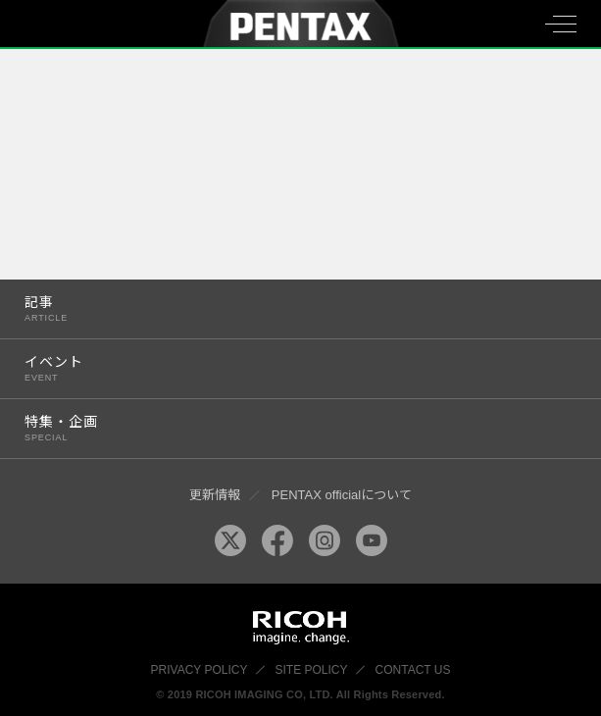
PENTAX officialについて (342, 494)
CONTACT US (413, 670)
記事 (284, 308)
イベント (284, 368)
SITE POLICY (311, 670)
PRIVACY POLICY (199, 670)
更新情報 (214, 494)
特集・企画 (284, 428)
